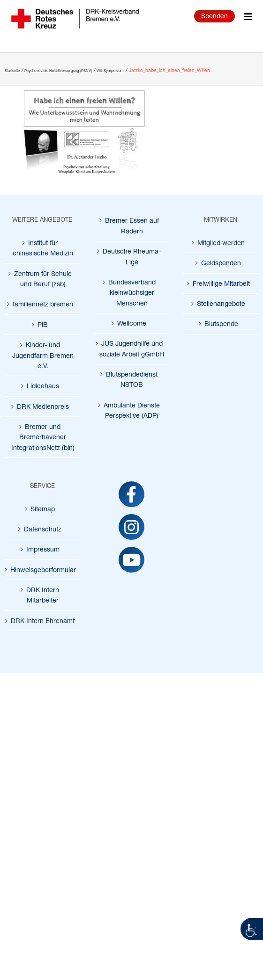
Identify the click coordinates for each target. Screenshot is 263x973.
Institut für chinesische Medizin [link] (43, 248)
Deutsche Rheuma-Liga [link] (132, 256)
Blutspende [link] (221, 323)
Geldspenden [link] (221, 263)
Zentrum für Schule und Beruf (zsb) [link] (43, 278)
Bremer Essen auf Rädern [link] (132, 225)
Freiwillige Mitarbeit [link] (221, 283)
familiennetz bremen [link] (43, 304)
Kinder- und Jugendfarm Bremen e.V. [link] (43, 355)
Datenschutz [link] (42, 529)
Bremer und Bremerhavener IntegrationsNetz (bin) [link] (43, 436)
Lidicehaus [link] (43, 386)
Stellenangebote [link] (221, 303)
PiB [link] (43, 324)
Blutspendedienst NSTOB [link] (132, 379)
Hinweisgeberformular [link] (42, 570)
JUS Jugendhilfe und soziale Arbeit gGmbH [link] (131, 348)
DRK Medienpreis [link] (43, 406)
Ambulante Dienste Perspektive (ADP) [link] (132, 410)
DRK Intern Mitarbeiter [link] (42, 595)
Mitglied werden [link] (221, 243)
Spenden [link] (214, 16)
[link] (251, 929)
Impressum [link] (43, 549)
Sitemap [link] (42, 509)
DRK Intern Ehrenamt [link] (43, 620)
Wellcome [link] (131, 323)
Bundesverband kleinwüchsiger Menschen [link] (132, 292)
